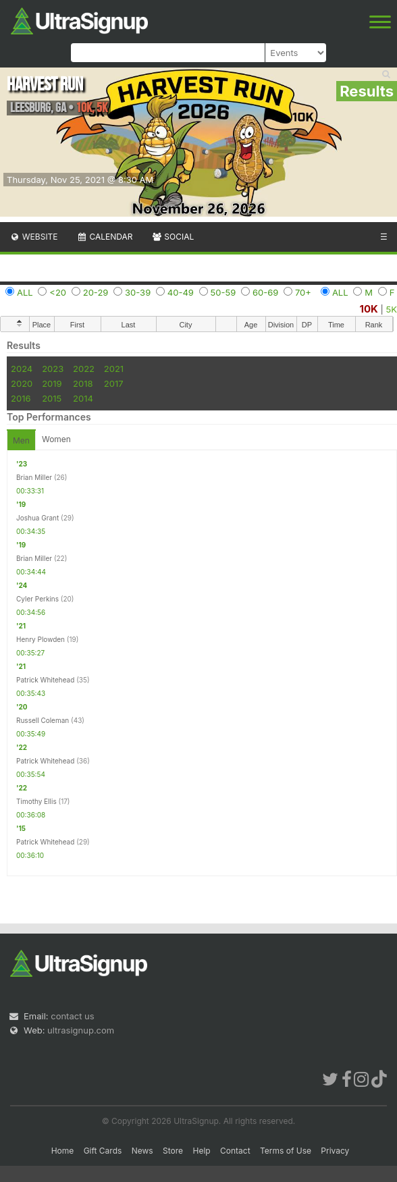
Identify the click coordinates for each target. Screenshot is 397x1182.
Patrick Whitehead (45, 680)
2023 (52, 368)
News (142, 1151)
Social (172, 237)
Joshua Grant (37, 518)
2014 (83, 398)
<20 (57, 292)
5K (391, 309)
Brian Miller (34, 477)
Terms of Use (285, 1151)
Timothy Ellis (36, 801)
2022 (84, 368)
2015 (51, 398)
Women (56, 439)
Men (21, 440)
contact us (72, 1016)
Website (33, 237)
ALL (25, 292)
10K (369, 308)
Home (62, 1151)
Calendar (105, 237)
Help (201, 1151)
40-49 (180, 292)
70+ (303, 292)
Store (173, 1151)
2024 (21, 368)
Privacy (335, 1151)
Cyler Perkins (37, 599)
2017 (114, 383)
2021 (114, 368)
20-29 (96, 292)
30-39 (138, 292)
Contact (235, 1151)
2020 (21, 383)
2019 (51, 383)
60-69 (265, 292)
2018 (82, 383)
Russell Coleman (42, 720)
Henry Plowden (40, 639)
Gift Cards (103, 1151)
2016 (20, 398)
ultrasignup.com (80, 1030)
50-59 (223, 292)
